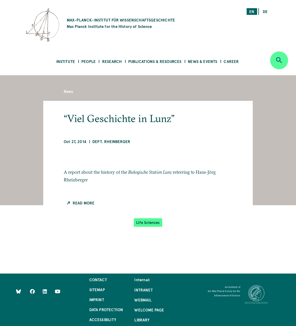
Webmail (142, 299)
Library (141, 319)
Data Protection (106, 309)
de (265, 11)
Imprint (96, 299)
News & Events (202, 61)
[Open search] (279, 60)
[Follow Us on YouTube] (57, 291)
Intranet (143, 289)
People (88, 61)
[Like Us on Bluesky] (18, 291)
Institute (65, 61)
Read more (84, 202)
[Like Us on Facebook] (33, 291)
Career (231, 61)
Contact (98, 279)
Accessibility (102, 319)
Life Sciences (148, 222)
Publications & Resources (154, 61)
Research (112, 61)
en (251, 11)
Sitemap (97, 289)
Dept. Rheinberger (111, 141)
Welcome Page (149, 309)
